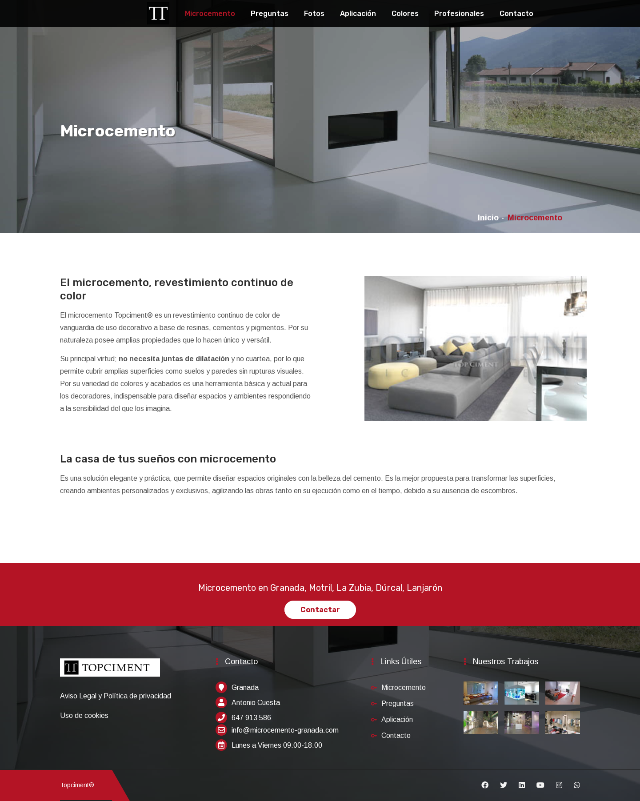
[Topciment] (158, 12)
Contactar (320, 610)
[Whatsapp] (577, 785)
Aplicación (358, 13)
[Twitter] (503, 785)
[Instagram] (559, 785)
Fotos (314, 13)
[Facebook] (484, 785)
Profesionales (459, 13)
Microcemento (210, 13)
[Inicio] (110, 672)
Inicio (488, 217)
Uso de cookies (84, 715)
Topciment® (77, 785)
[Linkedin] (522, 785)
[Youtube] (540, 785)
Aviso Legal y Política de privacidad (115, 696)
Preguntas (269, 13)
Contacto (516, 13)
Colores (405, 13)
